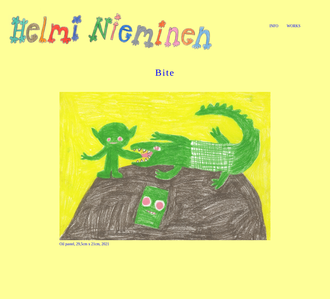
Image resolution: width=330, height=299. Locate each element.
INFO (273, 26)
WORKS (293, 26)
